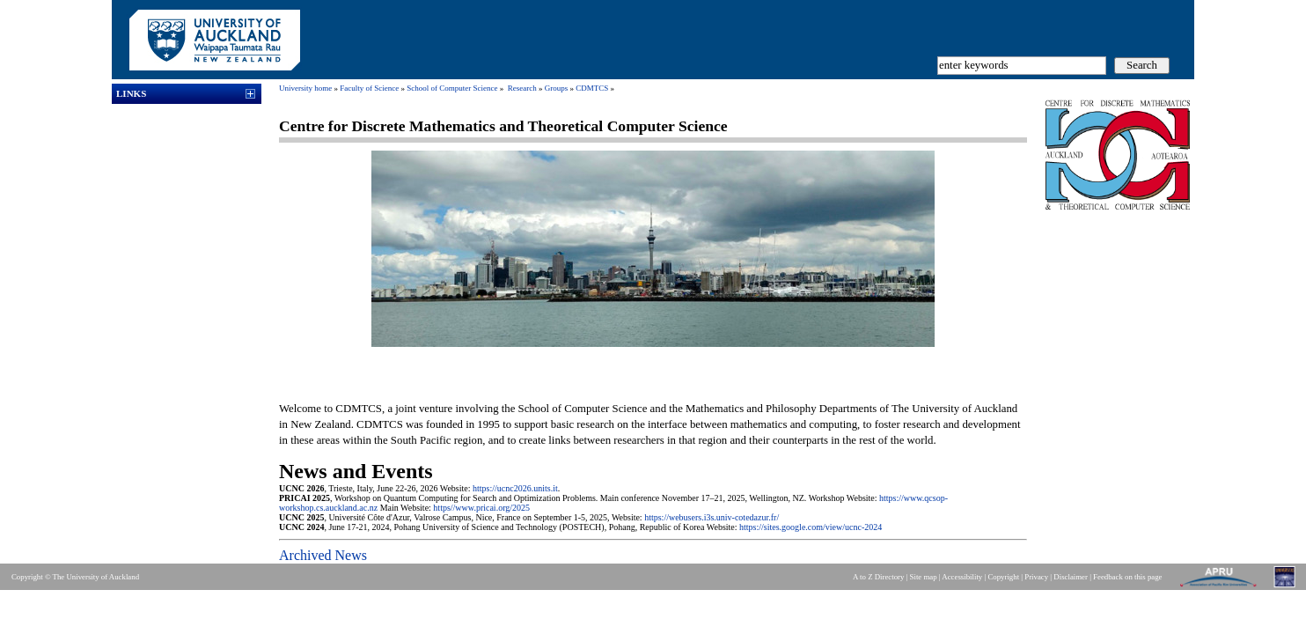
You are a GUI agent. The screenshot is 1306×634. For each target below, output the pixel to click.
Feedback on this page (1127, 576)
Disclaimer (1070, 576)
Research (522, 88)
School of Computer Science (452, 88)
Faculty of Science (369, 88)
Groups (557, 88)
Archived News (323, 555)
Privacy (1036, 576)
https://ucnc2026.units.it (515, 488)
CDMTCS (592, 88)
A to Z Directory (878, 576)
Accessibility (962, 576)
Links (131, 93)
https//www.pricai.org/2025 (481, 507)
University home (305, 88)
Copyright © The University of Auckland (75, 576)
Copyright (1003, 576)
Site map (923, 576)
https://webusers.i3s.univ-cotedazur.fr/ (711, 517)
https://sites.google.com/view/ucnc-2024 (810, 527)
